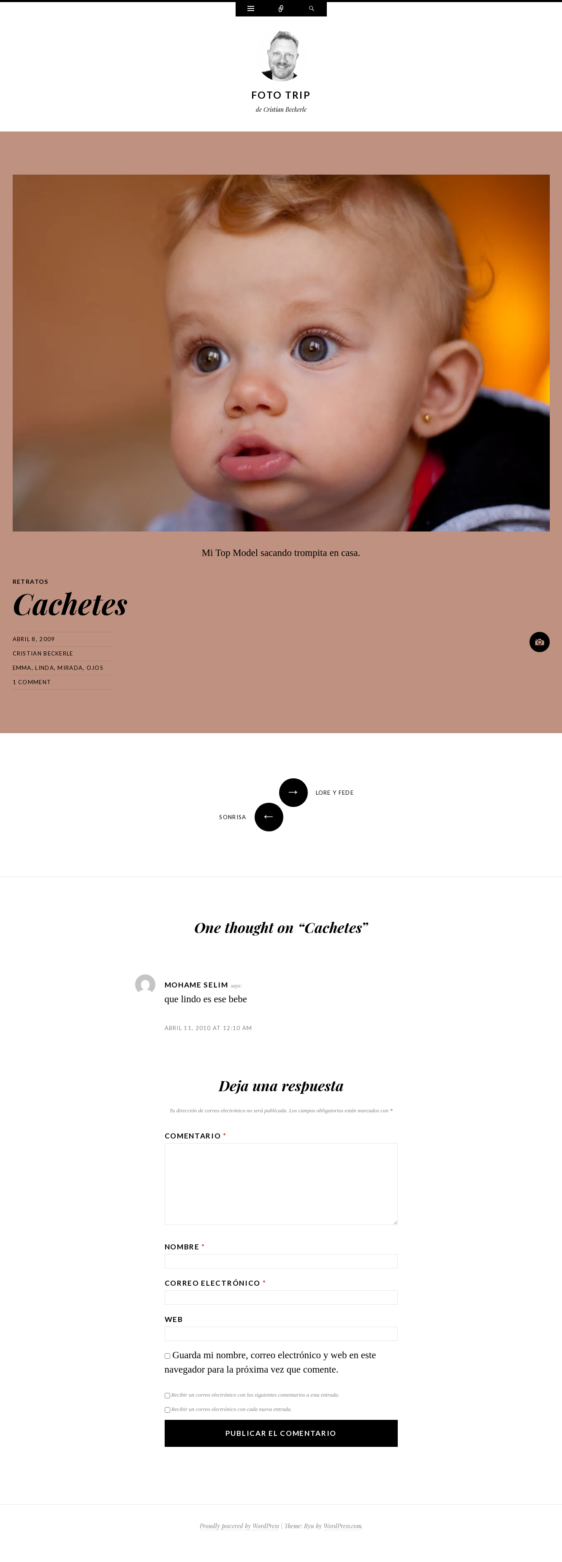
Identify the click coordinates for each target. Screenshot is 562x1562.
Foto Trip (281, 95)
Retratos (31, 581)
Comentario (196, 1135)
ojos (95, 667)
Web (174, 1319)
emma (22, 667)
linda (44, 667)
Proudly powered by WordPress (239, 1526)
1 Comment (32, 682)
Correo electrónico (215, 1283)
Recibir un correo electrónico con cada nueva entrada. (231, 1409)
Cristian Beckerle (43, 653)
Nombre (185, 1246)
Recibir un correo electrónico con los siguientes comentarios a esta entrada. (255, 1395)
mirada (70, 667)
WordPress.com (342, 1526)
